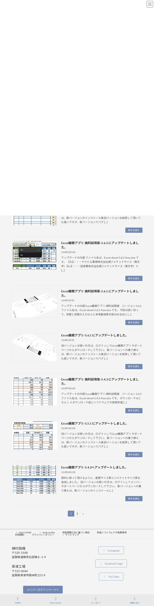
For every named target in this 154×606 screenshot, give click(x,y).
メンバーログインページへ (43, 589)
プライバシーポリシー (43, 534)
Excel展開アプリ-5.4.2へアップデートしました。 (94, 467)
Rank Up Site (47, 532)
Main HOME (23, 532)
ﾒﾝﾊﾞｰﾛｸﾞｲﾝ (95, 600)
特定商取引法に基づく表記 (76, 532)
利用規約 (19, 534)
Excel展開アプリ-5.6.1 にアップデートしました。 (94, 335)
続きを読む (134, 230)
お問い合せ (134, 600)
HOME (18, 600)
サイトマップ (70, 534)
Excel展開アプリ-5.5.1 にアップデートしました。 (94, 423)
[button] (111, 550)
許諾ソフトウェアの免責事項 (112, 532)
